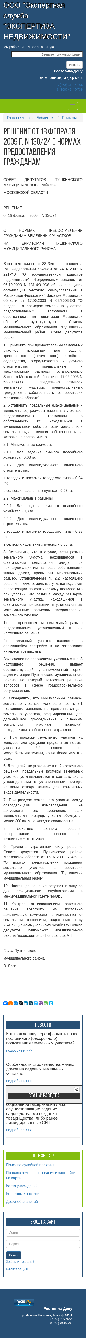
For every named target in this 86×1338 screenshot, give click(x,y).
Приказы (69, 118)
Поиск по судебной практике (30, 1165)
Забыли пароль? (20, 1262)
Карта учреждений (22, 1186)
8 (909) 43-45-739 (70, 89)
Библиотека (47, 118)
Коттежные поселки (22, 1194)
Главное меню (19, 118)
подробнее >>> (19, 1050)
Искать (74, 65)
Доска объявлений (22, 1202)
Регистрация (17, 1269)
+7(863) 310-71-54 (69, 85)
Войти (13, 1255)
